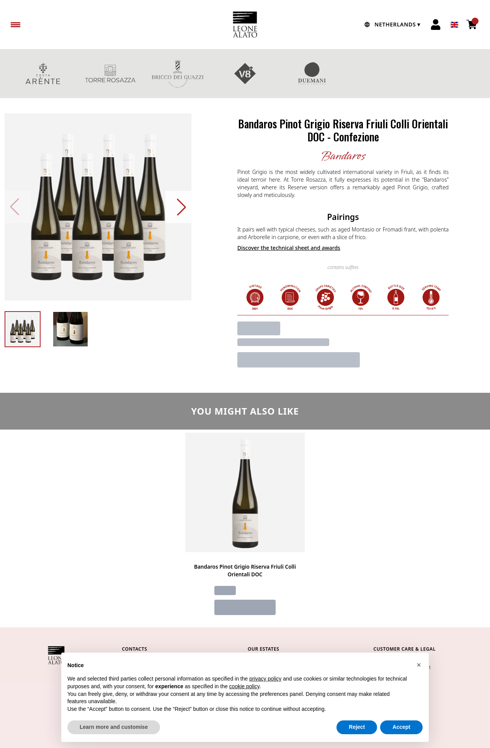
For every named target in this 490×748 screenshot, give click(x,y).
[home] (245, 24)
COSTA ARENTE (43, 74)
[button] (419, 674)
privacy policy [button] (265, 688)
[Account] (435, 24)
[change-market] (391, 24)
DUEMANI (312, 74)
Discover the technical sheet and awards (288, 247)
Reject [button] (357, 736)
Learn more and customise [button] (114, 736)
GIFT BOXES (380, 74)
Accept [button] (401, 736)
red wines (447, 74)
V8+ (245, 74)
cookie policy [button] (244, 695)
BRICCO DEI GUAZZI (177, 74)
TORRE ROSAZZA (110, 74)
